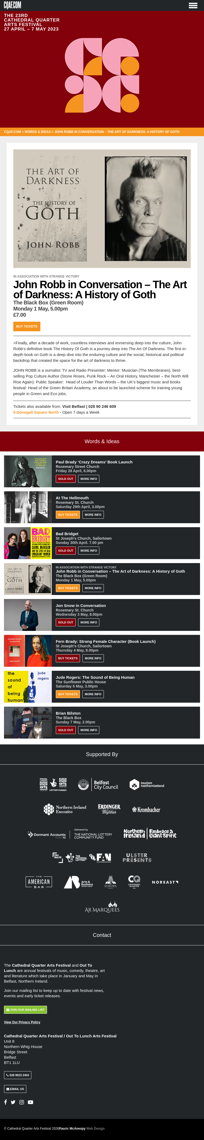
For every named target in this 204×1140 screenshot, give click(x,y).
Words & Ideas (38, 132)
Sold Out (65, 478)
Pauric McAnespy (82, 1128)
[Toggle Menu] (193, 5)
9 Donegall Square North (36, 412)
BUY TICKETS (68, 658)
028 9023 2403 (17, 1074)
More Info (88, 478)
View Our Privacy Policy (22, 1022)
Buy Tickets (26, 326)
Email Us (15, 1088)
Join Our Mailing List (25, 1009)
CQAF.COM (12, 132)
